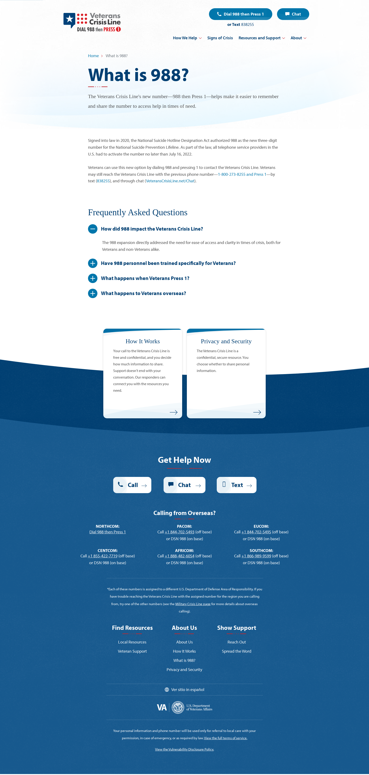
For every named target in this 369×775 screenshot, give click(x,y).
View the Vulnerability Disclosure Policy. (184, 749)
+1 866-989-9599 (256, 556)
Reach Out (237, 642)
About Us (184, 642)
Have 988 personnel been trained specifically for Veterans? (169, 263)
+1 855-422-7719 (102, 556)
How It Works (184, 651)
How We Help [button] (185, 37)
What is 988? (184, 660)
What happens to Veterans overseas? (144, 293)
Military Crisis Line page (193, 604)
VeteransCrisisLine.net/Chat (170, 181)
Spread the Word (236, 651)
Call (133, 485)
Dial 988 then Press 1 (244, 14)
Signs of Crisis (220, 37)
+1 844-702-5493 (179, 532)
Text (237, 485)
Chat (296, 14)
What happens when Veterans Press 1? (145, 278)
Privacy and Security (184, 669)
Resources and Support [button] (260, 37)
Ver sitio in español (187, 689)
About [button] (296, 37)
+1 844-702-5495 (256, 532)
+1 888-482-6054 (179, 556)
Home (93, 55)
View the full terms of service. (225, 738)
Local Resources (132, 642)
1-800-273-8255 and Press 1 (242, 174)
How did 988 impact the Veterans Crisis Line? (152, 228)
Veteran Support (132, 651)
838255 (247, 24)
